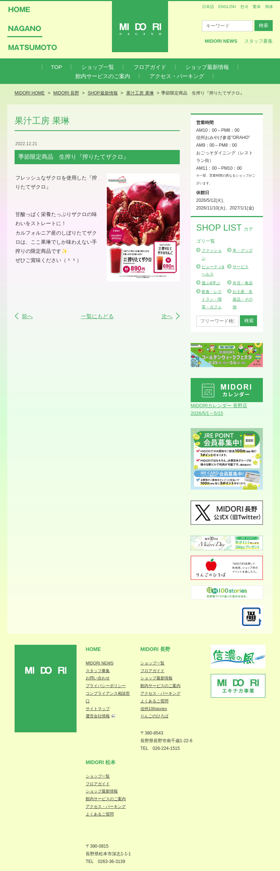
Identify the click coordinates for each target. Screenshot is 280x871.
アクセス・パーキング (176, 76)
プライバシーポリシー (106, 685)
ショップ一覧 (97, 67)
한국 (244, 6)
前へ (27, 316)
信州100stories (153, 708)
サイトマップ (98, 708)
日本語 (208, 6)
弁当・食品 (243, 283)
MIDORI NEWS (99, 663)
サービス (241, 267)
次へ (167, 316)
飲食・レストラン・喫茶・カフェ (212, 299)
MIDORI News (221, 41)
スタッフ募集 (258, 41)
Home (93, 649)
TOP (56, 67)
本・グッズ (243, 250)
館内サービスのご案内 (102, 76)
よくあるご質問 (154, 701)
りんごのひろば (154, 716)
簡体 (269, 6)
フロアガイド (149, 67)
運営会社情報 (98, 716)
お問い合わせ (98, 678)
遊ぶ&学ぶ (211, 283)
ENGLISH (227, 6)
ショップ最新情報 (207, 67)
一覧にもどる (97, 316)
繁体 (257, 6)
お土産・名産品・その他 (243, 299)
